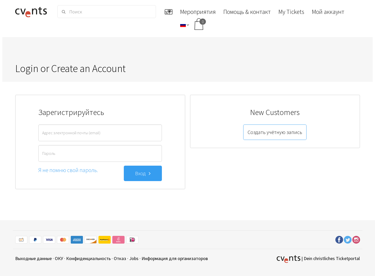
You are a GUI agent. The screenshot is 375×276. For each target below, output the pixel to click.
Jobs (133, 258)
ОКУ (59, 258)
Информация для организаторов (175, 258)
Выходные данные (33, 258)
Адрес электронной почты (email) (71, 133)
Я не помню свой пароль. (68, 170)
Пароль (48, 153)
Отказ (120, 258)
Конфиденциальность (88, 258)
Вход (143, 173)
